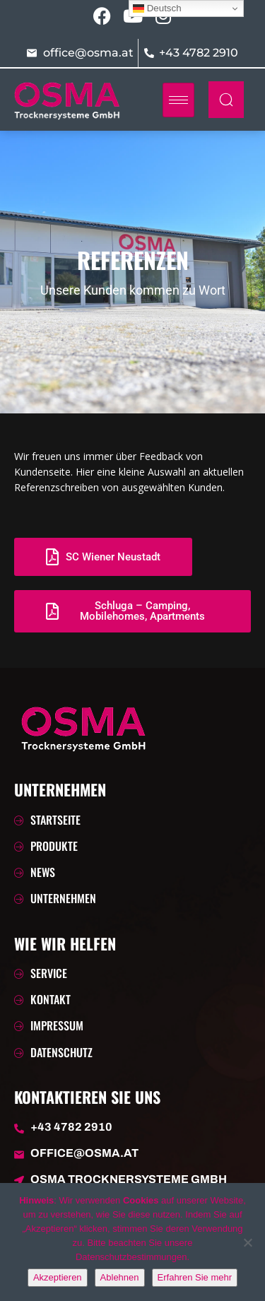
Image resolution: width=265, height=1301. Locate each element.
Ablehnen (119, 1277)
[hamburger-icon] (178, 100)
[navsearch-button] (226, 99)
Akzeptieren (57, 1277)
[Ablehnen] (247, 1242)
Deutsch (157, 8)
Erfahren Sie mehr (195, 1277)
